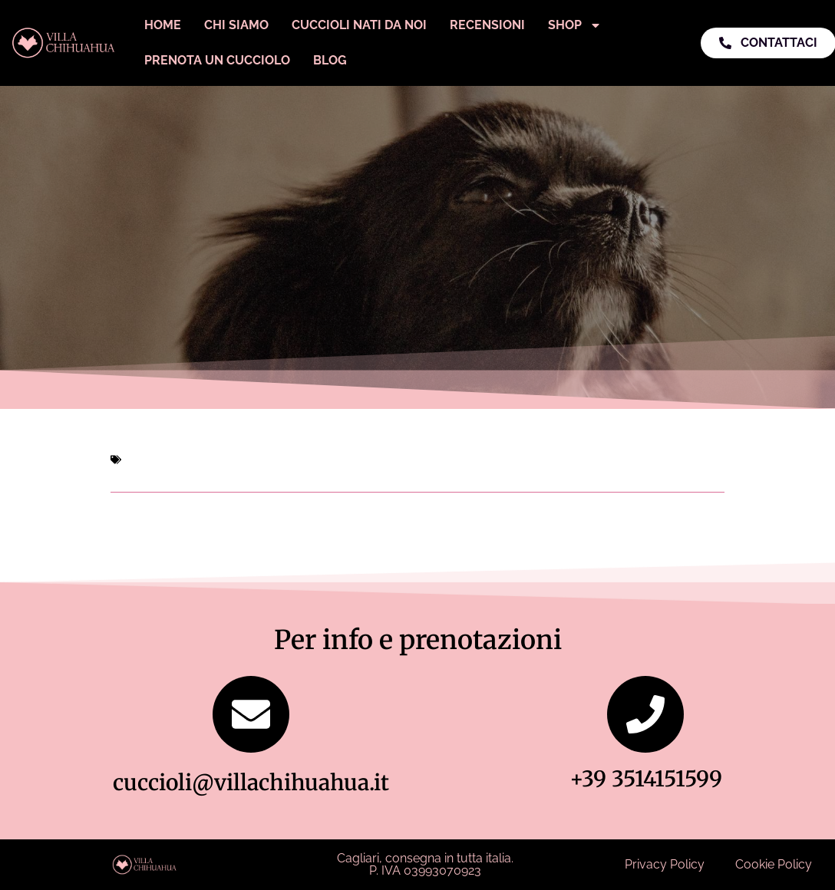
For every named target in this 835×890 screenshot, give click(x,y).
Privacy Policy (665, 864)
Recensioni (487, 25)
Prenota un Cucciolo (217, 60)
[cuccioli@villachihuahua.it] (251, 714)
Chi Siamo (236, 25)
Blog (330, 60)
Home (162, 25)
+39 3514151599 (645, 779)
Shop (575, 25)
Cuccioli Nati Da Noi (359, 25)
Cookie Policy (773, 864)
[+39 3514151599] (645, 714)
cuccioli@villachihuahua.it (251, 782)
